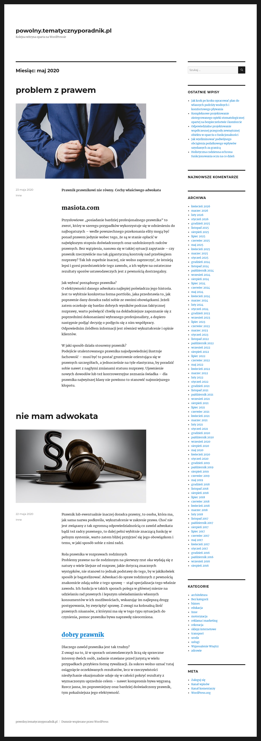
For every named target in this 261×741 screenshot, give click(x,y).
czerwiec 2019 (200, 476)
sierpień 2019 (200, 471)
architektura (199, 595)
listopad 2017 (199, 518)
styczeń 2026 (200, 219)
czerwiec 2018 (200, 501)
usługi (195, 642)
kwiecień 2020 (200, 454)
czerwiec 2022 (200, 360)
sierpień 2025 (200, 232)
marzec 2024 (199, 300)
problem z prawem (56, 90)
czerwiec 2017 (200, 536)
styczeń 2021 (199, 429)
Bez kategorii (199, 599)
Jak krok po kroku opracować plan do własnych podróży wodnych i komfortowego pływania (215, 105)
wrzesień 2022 (200, 347)
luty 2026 (197, 215)
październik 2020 (202, 437)
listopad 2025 (200, 228)
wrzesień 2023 (200, 317)
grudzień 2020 (200, 433)
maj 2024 (197, 292)
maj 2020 (197, 450)
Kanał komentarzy (203, 688)
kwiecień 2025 (200, 249)
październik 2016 (202, 557)
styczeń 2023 (199, 334)
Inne (19, 195)
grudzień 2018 (200, 484)
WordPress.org (201, 693)
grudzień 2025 (200, 223)
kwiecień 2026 (200, 206)
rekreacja (197, 625)
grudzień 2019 (200, 463)
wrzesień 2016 (200, 561)
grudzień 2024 (200, 262)
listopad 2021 (199, 390)
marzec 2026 (199, 210)
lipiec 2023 (198, 322)
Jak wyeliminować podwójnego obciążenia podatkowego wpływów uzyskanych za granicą (213, 143)
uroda (195, 638)
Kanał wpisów (200, 684)
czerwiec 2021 (200, 411)
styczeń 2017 (199, 548)
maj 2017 (197, 540)
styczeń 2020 (199, 459)
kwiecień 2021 (200, 416)
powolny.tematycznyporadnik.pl (64, 30)
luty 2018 (197, 514)
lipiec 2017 (198, 531)
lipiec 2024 (198, 283)
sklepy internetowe (203, 629)
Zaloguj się (198, 680)
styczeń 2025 (199, 257)
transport (197, 633)
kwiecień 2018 (200, 506)
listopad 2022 (200, 339)
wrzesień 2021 (200, 399)
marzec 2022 (199, 373)
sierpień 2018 (200, 493)
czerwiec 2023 (200, 326)
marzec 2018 (199, 510)
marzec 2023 (199, 330)
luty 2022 (197, 377)
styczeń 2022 (199, 382)
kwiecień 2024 (200, 296)
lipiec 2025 (198, 236)
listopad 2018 (199, 488)
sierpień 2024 (200, 279)
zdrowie (196, 650)
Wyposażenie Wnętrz (205, 646)
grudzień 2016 (200, 553)
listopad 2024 (200, 266)
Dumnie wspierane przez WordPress (84, 721)
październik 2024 (202, 270)
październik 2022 (202, 343)
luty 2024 (197, 305)
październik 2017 (202, 523)
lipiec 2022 (198, 356)
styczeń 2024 (199, 309)
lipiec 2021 (198, 407)
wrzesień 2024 (200, 275)
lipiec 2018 (198, 497)
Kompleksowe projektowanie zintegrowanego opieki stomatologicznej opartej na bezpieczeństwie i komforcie (217, 118)
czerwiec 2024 (200, 287)
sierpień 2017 (200, 527)
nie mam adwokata (57, 416)
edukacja (197, 608)
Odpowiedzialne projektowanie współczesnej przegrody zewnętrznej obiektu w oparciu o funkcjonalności (215, 131)
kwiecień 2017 (200, 544)
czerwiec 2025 (200, 240)
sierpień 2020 (200, 446)
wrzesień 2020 (200, 441)
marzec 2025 (199, 253)
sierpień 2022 (200, 352)
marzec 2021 (199, 420)
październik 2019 (202, 467)
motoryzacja (199, 616)
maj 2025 (197, 245)
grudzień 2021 (200, 386)
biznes (195, 603)
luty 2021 (197, 424)
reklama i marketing (204, 620)
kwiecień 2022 (200, 369)
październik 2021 (202, 394)
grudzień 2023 (200, 313)
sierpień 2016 (200, 565)
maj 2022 (197, 364)
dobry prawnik (83, 634)
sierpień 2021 (200, 403)
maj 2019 (197, 480)
